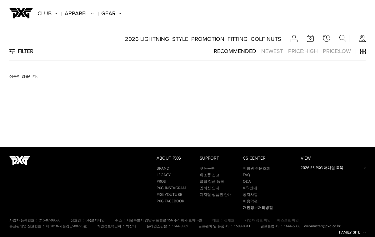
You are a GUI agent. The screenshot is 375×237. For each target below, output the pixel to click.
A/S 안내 (250, 188)
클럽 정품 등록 (212, 181)
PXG (21, 13)
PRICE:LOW (337, 51)
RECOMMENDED (235, 51)
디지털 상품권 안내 (216, 194)
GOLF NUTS (266, 39)
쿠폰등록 (207, 168)
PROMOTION (207, 39)
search (343, 38)
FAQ (246, 174)
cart (310, 38)
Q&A (247, 181)
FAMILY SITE (349, 232)
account (294, 38)
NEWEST (272, 51)
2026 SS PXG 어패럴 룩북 (322, 167)
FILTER (25, 51)
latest (326, 38)
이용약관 (250, 201)
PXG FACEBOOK (170, 201)
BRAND (163, 168)
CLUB (45, 13)
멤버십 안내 (209, 188)
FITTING (238, 39)
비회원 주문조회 (256, 168)
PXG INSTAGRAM (171, 188)
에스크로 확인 (288, 220)
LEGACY (164, 174)
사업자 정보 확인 (258, 220)
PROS (161, 181)
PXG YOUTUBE (169, 194)
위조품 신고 (209, 174)
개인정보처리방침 (258, 207)
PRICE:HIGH (303, 51)
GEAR (108, 13)
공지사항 (250, 194)
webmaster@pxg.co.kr (322, 226)
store (362, 38)
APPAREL (76, 13)
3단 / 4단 (363, 51)
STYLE (180, 39)
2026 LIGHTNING (147, 39)
